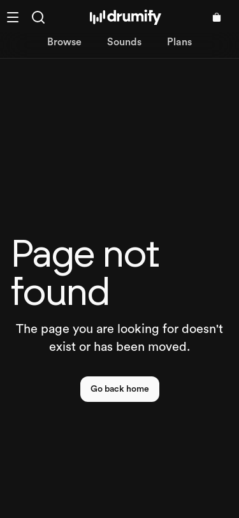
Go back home (120, 389)
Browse (64, 42)
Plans (179, 42)
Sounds (124, 42)
